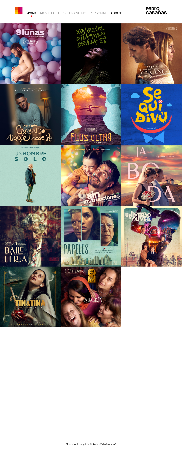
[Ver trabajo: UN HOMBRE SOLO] (30, 175)
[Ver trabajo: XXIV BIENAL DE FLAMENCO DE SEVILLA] (91, 53)
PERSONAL (98, 13)
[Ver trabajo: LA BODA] (151, 175)
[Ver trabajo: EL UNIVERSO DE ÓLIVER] (151, 236)
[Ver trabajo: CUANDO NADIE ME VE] (30, 114)
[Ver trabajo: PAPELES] (91, 236)
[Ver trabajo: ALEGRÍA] (91, 297)
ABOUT (116, 13)
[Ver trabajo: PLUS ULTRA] (91, 114)
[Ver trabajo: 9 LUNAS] (30, 53)
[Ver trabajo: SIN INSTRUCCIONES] (91, 175)
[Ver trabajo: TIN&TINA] (30, 297)
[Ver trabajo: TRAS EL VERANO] (151, 53)
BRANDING (77, 13)
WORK (31, 13)
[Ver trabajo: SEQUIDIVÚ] (151, 114)
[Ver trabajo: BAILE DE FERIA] (30, 236)
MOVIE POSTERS (52, 13)
